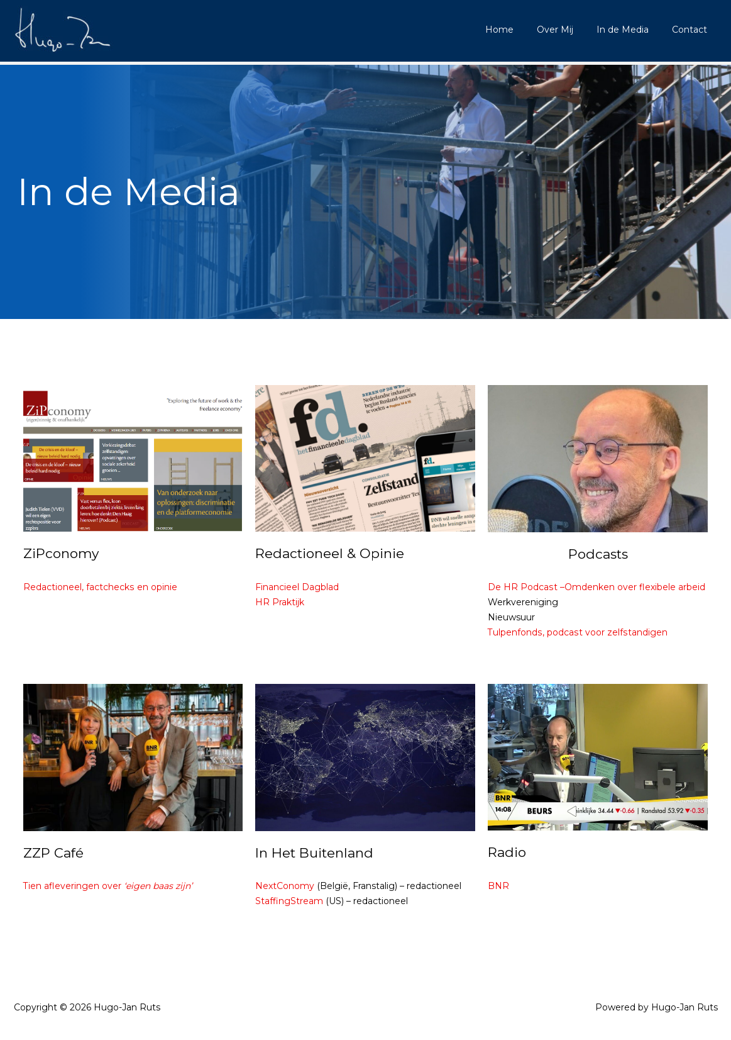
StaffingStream (289, 901)
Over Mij (569, 29)
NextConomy (284, 886)
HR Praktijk (279, 602)
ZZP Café (53, 853)
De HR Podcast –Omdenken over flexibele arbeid (596, 587)
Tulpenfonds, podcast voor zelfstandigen (577, 632)
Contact (692, 29)
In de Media (631, 29)
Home (519, 29)
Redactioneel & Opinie (329, 553)
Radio (507, 852)
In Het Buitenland (314, 853)
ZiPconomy (61, 553)
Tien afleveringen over (107, 886)
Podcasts (598, 554)
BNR (498, 886)
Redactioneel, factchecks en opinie (100, 587)
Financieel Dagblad (297, 587)
